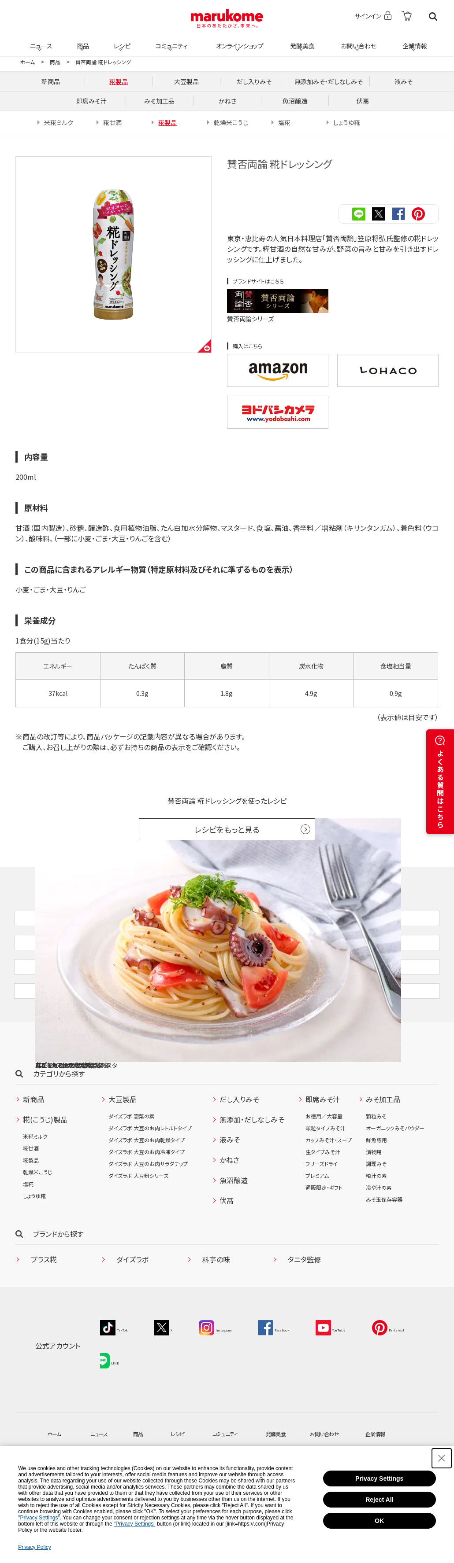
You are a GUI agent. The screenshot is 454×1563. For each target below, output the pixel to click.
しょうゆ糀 (34, 1240)
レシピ (120, 40)
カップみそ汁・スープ (328, 1184)
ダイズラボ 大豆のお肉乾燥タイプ (146, 1184)
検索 (433, 16)
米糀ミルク (35, 1181)
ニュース (40, 40)
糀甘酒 (31, 1193)
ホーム (27, 62)
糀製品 (31, 1205)
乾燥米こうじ (37, 1217)
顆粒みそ (376, 1161)
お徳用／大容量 (323, 1161)
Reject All (379, 1499)
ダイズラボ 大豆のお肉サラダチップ (148, 1208)
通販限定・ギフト (323, 1232)
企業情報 (413, 40)
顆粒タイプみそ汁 (325, 1173)
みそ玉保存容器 (384, 1244)
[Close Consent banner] (441, 1458)
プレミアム (317, 1220)
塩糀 (28, 1228)
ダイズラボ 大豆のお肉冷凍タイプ (146, 1196)
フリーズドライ (321, 1208)
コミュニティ (170, 40)
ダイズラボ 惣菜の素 (131, 1161)
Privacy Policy (34, 1547)
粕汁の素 (376, 1220)
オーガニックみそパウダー (395, 1173)
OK (379, 1520)
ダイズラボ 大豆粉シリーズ (138, 1220)
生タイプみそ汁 (322, 1196)
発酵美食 (301, 40)
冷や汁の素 (379, 1232)
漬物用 (374, 1196)
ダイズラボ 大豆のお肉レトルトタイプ (150, 1173)
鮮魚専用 (376, 1184)
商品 (82, 40)
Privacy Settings (379, 1478)
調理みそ (376, 1208)
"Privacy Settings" (39, 1518)
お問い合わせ (357, 40)
